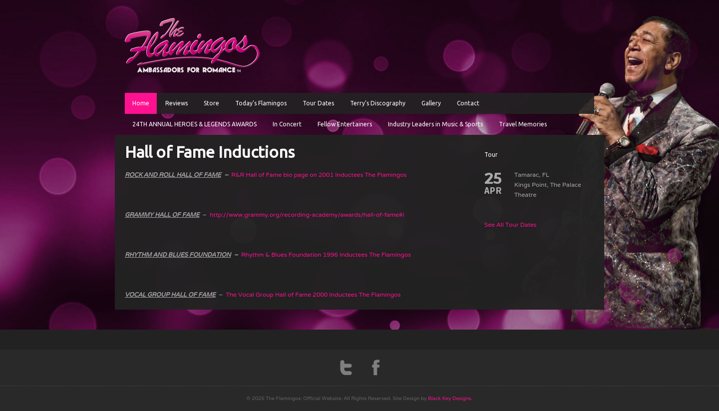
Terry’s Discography (377, 103)
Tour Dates (318, 103)
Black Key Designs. (450, 398)
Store (211, 103)
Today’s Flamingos (261, 103)
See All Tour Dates (510, 224)
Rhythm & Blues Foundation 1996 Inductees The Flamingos (326, 254)
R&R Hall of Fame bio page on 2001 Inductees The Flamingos (318, 174)
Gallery (431, 103)
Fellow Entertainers (345, 124)
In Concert (287, 124)
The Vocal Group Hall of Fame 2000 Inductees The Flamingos (313, 294)
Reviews (176, 103)
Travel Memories (523, 124)
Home (140, 103)
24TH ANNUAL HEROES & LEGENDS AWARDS (194, 124)
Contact (468, 103)
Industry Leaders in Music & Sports (435, 124)
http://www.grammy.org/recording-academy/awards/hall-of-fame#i (307, 214)
